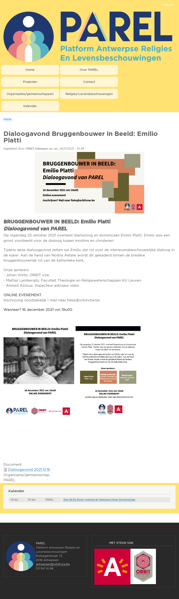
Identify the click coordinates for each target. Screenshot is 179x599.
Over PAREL (89, 69)
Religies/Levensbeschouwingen (89, 93)
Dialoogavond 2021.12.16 (29, 469)
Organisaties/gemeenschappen (30, 93)
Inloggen (167, 4)
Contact (89, 81)
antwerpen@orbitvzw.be (53, 564)
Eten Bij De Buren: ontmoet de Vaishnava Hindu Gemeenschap (99, 499)
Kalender (30, 106)
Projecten (30, 81)
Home (30, 69)
